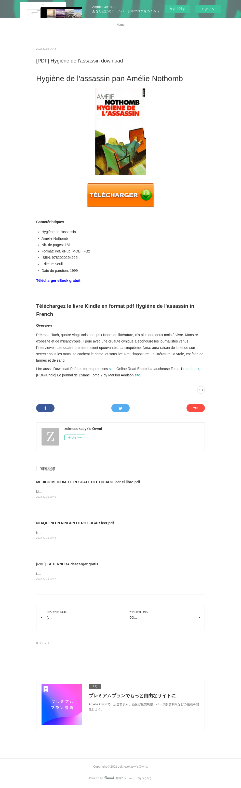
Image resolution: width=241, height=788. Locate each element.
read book (191, 369)
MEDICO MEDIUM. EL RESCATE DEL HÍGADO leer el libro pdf (88, 482)
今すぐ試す (177, 9)
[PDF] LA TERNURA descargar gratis (67, 565)
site (111, 369)
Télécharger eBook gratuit (58, 280)
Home (120, 25)
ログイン (208, 9)
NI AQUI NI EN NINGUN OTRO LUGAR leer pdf (75, 523)
